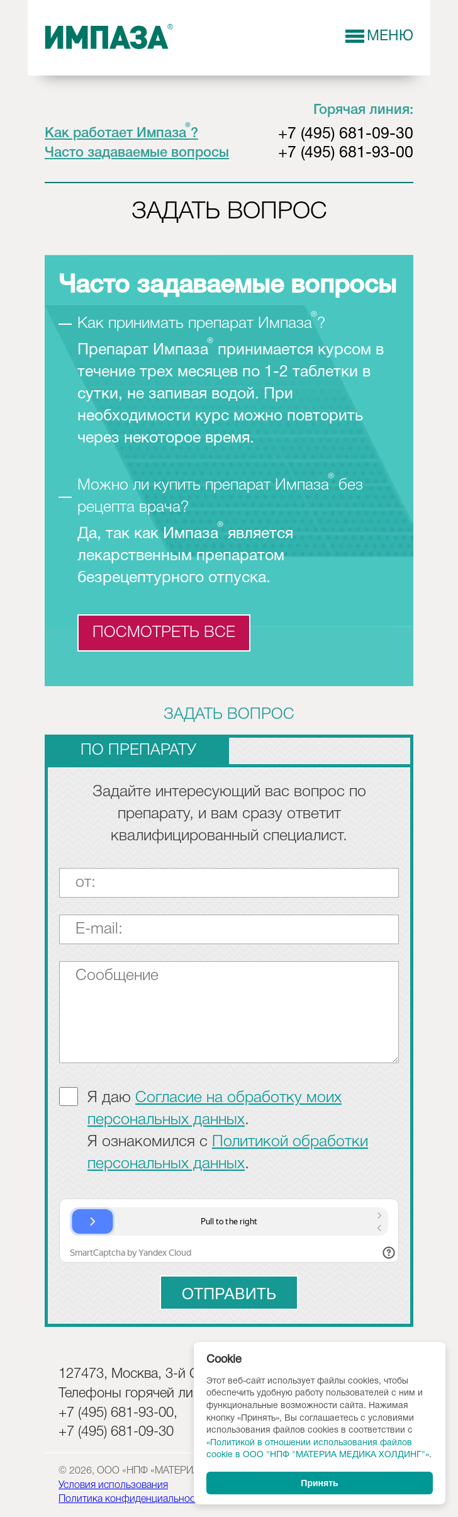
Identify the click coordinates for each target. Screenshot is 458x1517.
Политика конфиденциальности (132, 1499)
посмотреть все (163, 633)
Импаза (109, 37)
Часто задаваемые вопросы (137, 153)
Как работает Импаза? (121, 133)
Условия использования (113, 1485)
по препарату (138, 750)
